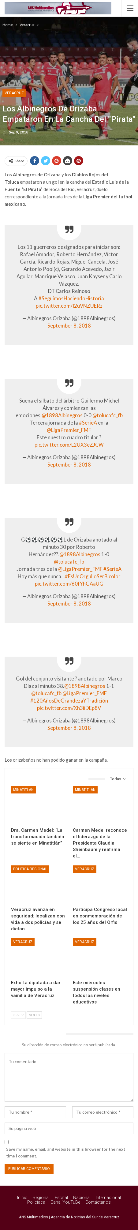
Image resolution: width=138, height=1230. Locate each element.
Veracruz (14, 93)
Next (34, 1015)
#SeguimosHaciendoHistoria (71, 298)
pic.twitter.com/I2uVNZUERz (69, 306)
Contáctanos (98, 1202)
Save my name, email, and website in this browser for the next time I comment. (65, 1152)
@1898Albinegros (62, 415)
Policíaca (36, 1202)
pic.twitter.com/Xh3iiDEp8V (69, 708)
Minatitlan (23, 790)
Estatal (61, 1197)
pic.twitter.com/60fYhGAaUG (69, 584)
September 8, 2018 (69, 326)
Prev (18, 1015)
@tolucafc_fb (107, 415)
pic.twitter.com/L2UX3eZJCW (69, 445)
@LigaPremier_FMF (69, 430)
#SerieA (88, 423)
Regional (41, 1197)
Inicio (22, 1197)
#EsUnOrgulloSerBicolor (93, 576)
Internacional (108, 1197)
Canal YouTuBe (65, 1202)
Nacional (82, 1197)
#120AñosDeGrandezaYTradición (69, 701)
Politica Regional (30, 869)
